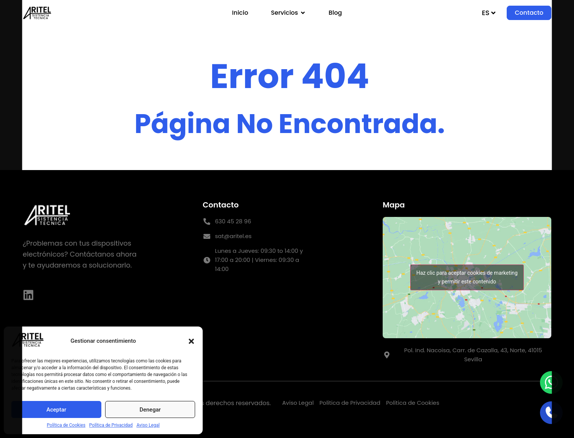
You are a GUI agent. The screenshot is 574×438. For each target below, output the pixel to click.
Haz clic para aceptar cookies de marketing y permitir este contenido (467, 277)
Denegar (150, 409)
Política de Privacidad (111, 425)
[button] (191, 341)
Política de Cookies (66, 425)
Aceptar (57, 409)
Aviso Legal (148, 425)
